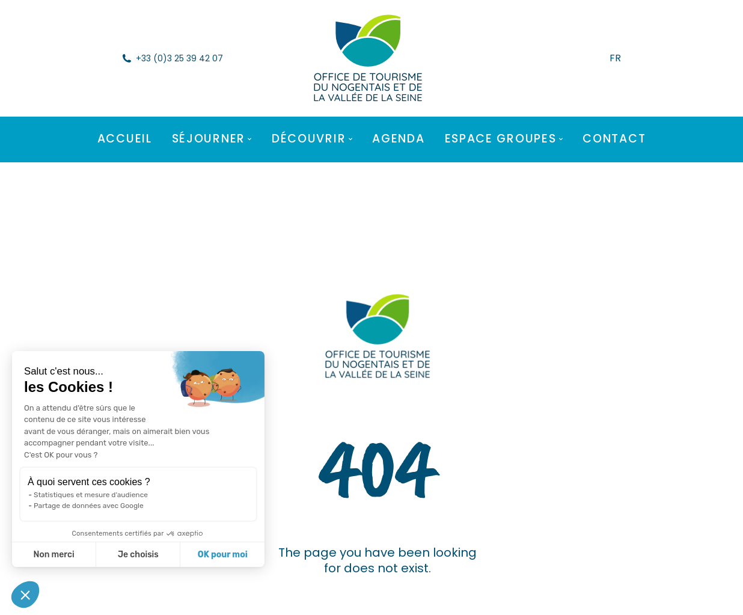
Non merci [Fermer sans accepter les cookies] (53, 554)
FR (615, 58)
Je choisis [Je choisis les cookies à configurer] (138, 554)
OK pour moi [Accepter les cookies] (223, 554)
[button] (25, 594)
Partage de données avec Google (89, 505)
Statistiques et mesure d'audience (91, 495)
